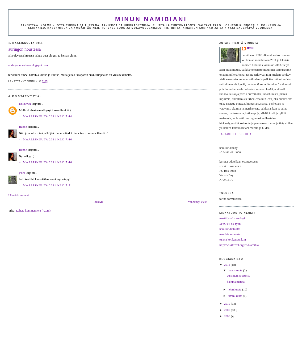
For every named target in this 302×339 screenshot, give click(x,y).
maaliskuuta (235, 270)
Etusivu (98, 202)
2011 (227, 264)
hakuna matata (236, 281)
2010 (227, 303)
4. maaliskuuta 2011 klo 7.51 (45, 185)
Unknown (25, 104)
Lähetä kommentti (19, 195)
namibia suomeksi (230, 234)
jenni (22, 173)
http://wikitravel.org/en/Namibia (239, 245)
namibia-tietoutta (229, 229)
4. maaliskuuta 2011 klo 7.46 (45, 139)
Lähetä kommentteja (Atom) (33, 210)
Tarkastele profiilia (235, 134)
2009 (227, 310)
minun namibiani (151, 19)
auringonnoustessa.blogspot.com (28, 65)
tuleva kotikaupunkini (232, 239)
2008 (227, 316)
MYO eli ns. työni (230, 223)
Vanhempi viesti (197, 202)
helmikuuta (235, 289)
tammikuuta (235, 296)
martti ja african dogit (232, 218)
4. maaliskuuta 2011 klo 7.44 (45, 116)
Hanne (23, 126)
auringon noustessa (24, 49)
